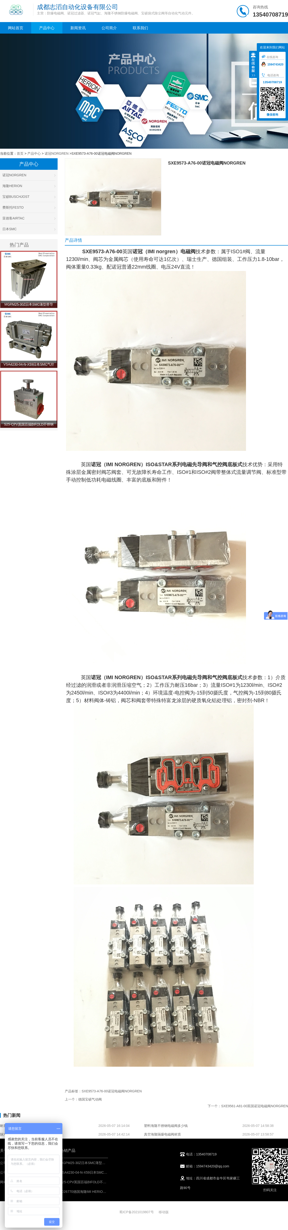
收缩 (253, 65)
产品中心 (46, 28)
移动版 (164, 1212)
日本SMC (28, 229)
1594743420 (272, 64)
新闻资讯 (78, 28)
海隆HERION (28, 186)
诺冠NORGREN (57, 153)
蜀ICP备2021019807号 (136, 1212)
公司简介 (109, 28)
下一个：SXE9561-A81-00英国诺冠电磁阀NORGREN (248, 1106)
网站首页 (15, 28)
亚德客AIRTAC (28, 218)
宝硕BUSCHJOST (28, 197)
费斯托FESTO (28, 207)
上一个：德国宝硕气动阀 (83, 1099)
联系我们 (140, 28)
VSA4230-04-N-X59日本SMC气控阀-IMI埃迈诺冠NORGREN (105, 1172)
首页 (20, 153)
